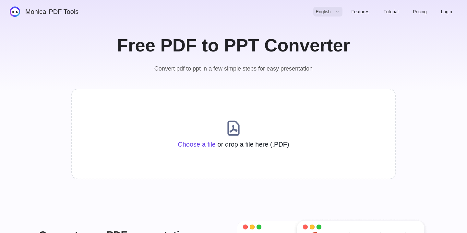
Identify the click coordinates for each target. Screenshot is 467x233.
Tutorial (391, 11)
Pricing (420, 11)
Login (446, 11)
